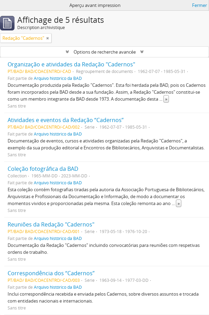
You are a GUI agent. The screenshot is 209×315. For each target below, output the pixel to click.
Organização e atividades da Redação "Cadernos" (71, 64)
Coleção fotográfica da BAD (43, 169)
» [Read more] (166, 99)
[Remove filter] (47, 38)
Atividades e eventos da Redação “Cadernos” (66, 120)
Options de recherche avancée (105, 52)
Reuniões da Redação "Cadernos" (51, 224)
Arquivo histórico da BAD (58, 78)
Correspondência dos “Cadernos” (51, 273)
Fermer (199, 5)
